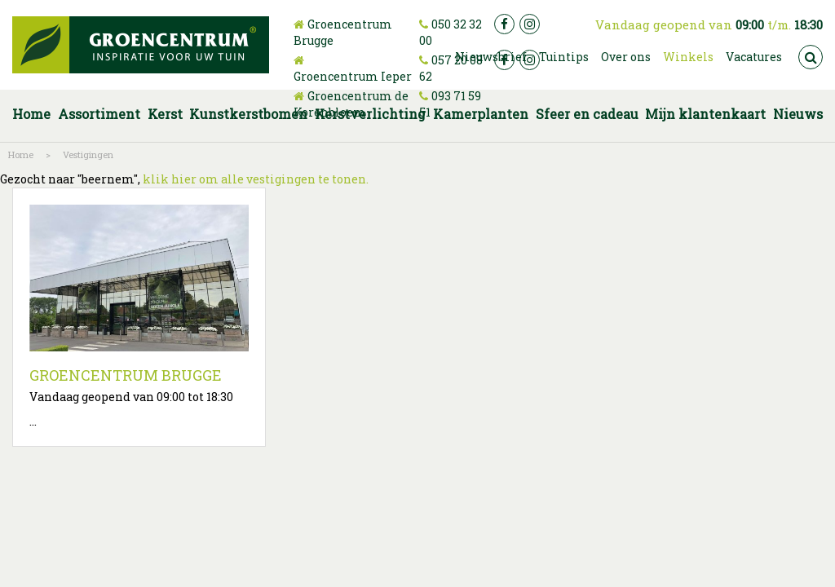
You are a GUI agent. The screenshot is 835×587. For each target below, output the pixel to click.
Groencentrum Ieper (353, 76)
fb (504, 24)
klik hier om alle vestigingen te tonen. (256, 179)
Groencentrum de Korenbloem (351, 104)
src (810, 57)
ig (529, 24)
